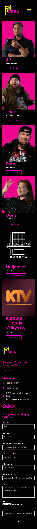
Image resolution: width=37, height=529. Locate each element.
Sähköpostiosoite (8, 454)
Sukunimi (5, 433)
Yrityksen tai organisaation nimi (13, 443)
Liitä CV (5, 502)
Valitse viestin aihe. (9, 474)
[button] (29, 11)
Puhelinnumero (8, 464)
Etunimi (5, 423)
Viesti (4, 484)
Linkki (4, 510)
